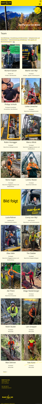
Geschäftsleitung (5, 38)
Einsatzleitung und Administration (19, 38)
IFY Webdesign (38, 403)
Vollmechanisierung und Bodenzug (18, 39)
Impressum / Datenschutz (9, 403)
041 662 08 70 (5, 386)
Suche (2, 403)
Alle (14, 41)
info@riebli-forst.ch (6, 387)
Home (4, 371)
